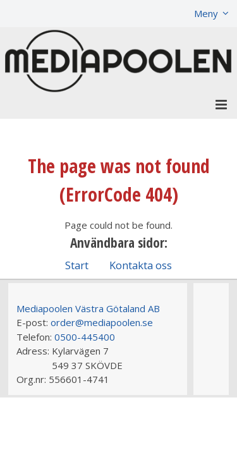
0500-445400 (84, 337)
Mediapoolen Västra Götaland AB (88, 308)
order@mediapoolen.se (102, 322)
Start (76, 265)
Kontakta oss (140, 265)
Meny (206, 13)
